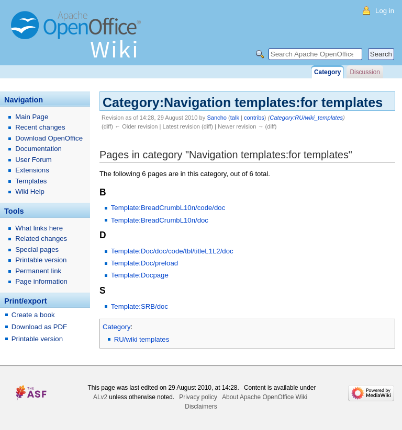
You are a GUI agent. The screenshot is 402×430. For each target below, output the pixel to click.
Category (117, 327)
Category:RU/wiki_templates (306, 117)
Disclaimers (201, 406)
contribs (254, 117)
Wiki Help (29, 191)
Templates (31, 181)
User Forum (33, 160)
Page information (41, 281)
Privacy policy (198, 397)
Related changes (41, 238)
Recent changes (40, 127)
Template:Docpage (140, 275)
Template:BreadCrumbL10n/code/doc (168, 208)
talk (234, 117)
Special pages (37, 249)
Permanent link (38, 271)
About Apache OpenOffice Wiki (264, 397)
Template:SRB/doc (139, 306)
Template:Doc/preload (144, 263)
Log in (384, 11)
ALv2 (100, 397)
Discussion (364, 72)
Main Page (31, 117)
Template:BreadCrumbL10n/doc (159, 220)
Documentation (38, 149)
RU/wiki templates (142, 339)
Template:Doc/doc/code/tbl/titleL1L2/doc (172, 251)
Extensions (32, 170)
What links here (39, 228)
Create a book (33, 315)
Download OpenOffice (49, 138)
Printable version (40, 260)
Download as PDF (39, 327)
